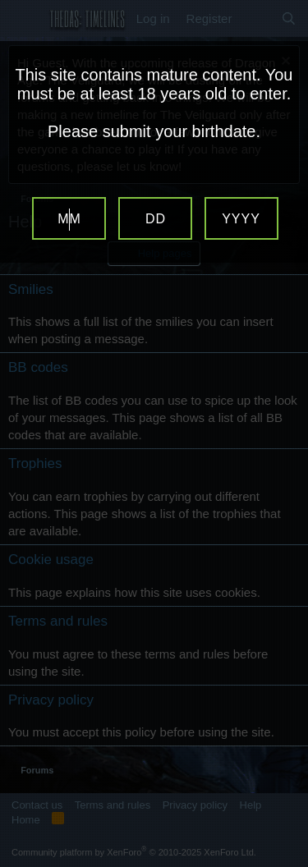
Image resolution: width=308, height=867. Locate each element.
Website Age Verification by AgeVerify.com (287, 863)
